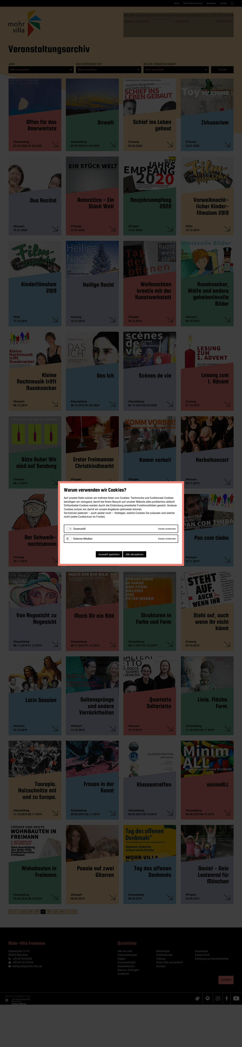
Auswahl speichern (109, 554)
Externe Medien (82, 538)
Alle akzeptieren (135, 554)
